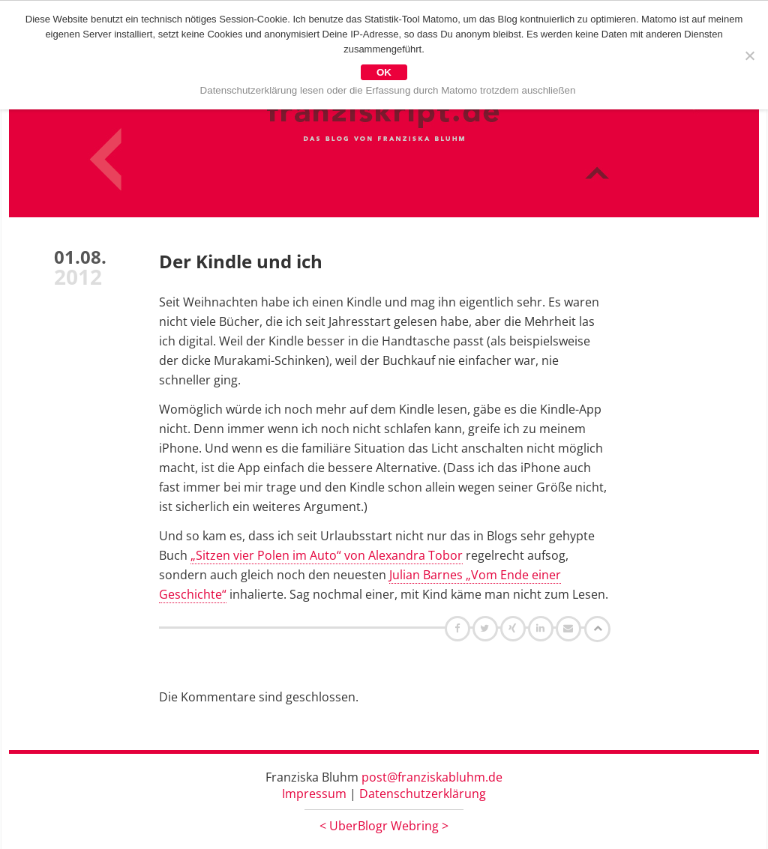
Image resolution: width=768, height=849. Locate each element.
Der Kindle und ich (240, 261)
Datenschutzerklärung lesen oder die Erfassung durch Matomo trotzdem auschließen (388, 90)
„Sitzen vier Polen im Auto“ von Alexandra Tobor (326, 555)
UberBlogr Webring (384, 826)
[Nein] (749, 55)
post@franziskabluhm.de (432, 777)
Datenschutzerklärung (422, 793)
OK (384, 72)
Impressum (314, 793)
